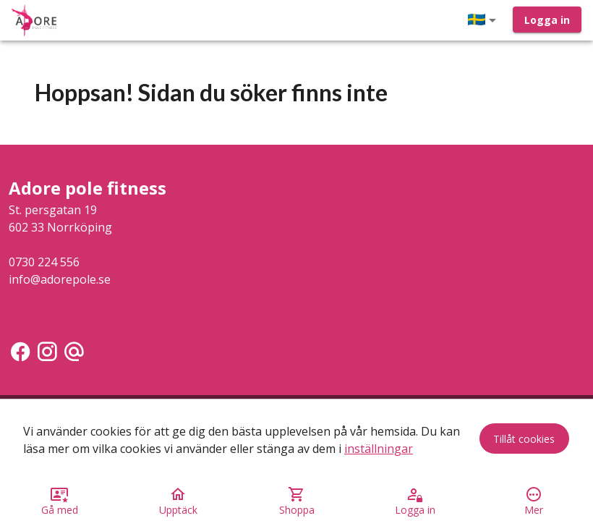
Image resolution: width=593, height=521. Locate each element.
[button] (484, 20)
